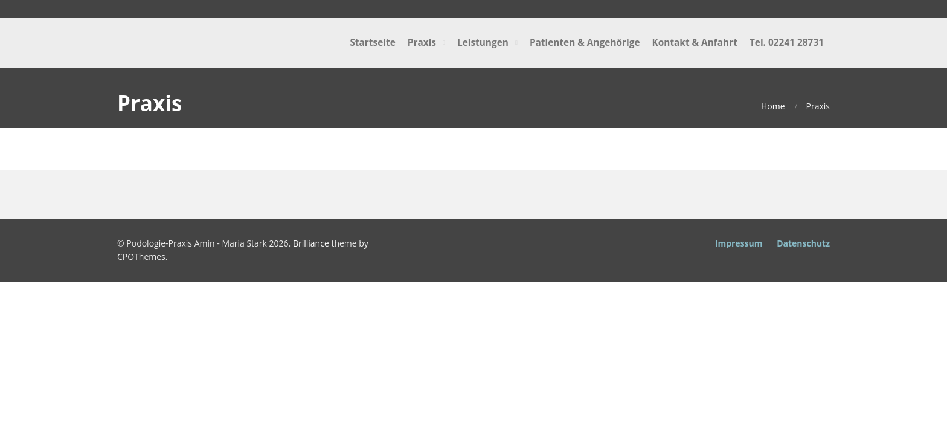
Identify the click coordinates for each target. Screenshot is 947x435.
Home (773, 106)
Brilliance (311, 243)
